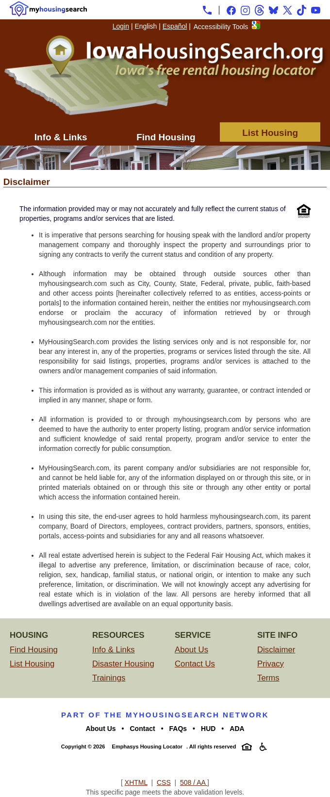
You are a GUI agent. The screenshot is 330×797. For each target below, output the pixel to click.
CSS (164, 782)
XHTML (136, 782)
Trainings (108, 677)
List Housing (270, 133)
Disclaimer (276, 649)
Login (121, 26)
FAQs (178, 728)
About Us (191, 649)
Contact (142, 728)
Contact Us (195, 663)
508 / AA (193, 782)
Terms (268, 677)
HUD (208, 728)
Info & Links (60, 137)
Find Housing (165, 137)
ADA (237, 728)
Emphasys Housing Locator (147, 746)
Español (175, 26)
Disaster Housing (123, 663)
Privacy (270, 663)
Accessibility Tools (221, 27)
